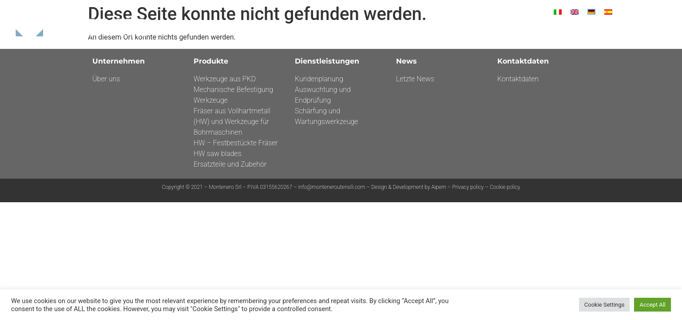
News (548, 32)
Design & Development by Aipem (409, 187)
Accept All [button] (652, 304)
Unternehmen (396, 32)
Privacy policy (468, 187)
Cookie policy (505, 187)
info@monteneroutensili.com (331, 187)
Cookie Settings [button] (604, 304)
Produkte (445, 32)
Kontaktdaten (591, 32)
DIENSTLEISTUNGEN (500, 32)
